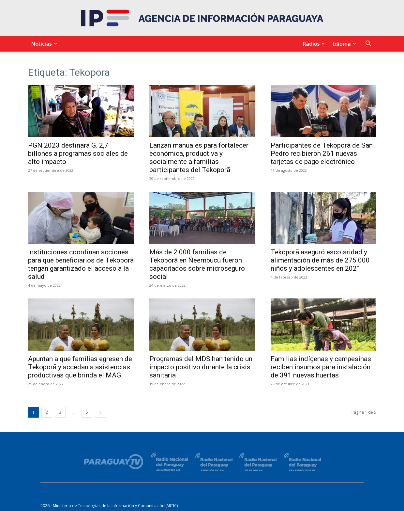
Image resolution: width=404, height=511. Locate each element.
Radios (313, 43)
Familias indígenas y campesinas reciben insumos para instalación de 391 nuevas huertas (321, 367)
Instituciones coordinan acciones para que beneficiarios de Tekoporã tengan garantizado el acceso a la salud (81, 264)
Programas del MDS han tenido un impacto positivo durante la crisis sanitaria (200, 367)
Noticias (43, 43)
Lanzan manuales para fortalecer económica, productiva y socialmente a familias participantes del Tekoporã (198, 157)
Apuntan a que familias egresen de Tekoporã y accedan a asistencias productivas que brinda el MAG (80, 367)
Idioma (343, 43)
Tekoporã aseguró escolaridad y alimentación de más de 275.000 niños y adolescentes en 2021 (320, 260)
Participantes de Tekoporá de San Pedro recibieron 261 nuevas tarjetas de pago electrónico (322, 153)
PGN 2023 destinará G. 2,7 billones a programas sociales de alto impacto (78, 153)
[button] (368, 44)
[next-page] (100, 412)
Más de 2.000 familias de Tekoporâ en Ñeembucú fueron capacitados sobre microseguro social (197, 264)
